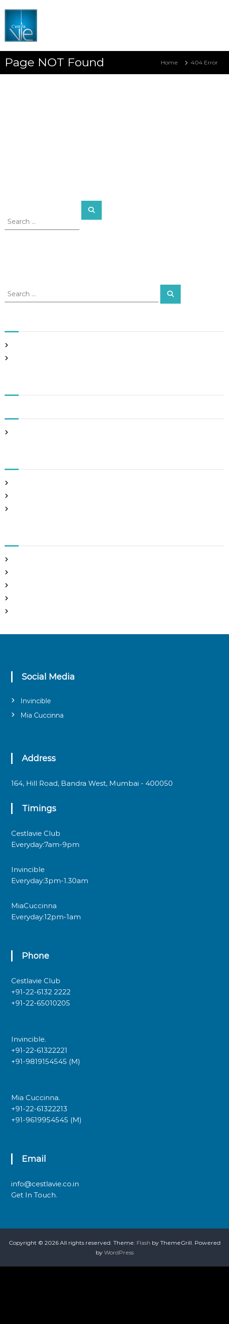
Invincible (35, 701)
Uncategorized (34, 508)
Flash (143, 1242)
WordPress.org (34, 611)
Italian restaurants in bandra (53, 358)
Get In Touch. (34, 1194)
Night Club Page (37, 345)
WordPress (119, 1252)
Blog (20, 482)
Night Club (29, 495)
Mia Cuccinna (42, 715)
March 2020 (30, 432)
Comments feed (37, 598)
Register (26, 559)
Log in (22, 572)
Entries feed (31, 585)
